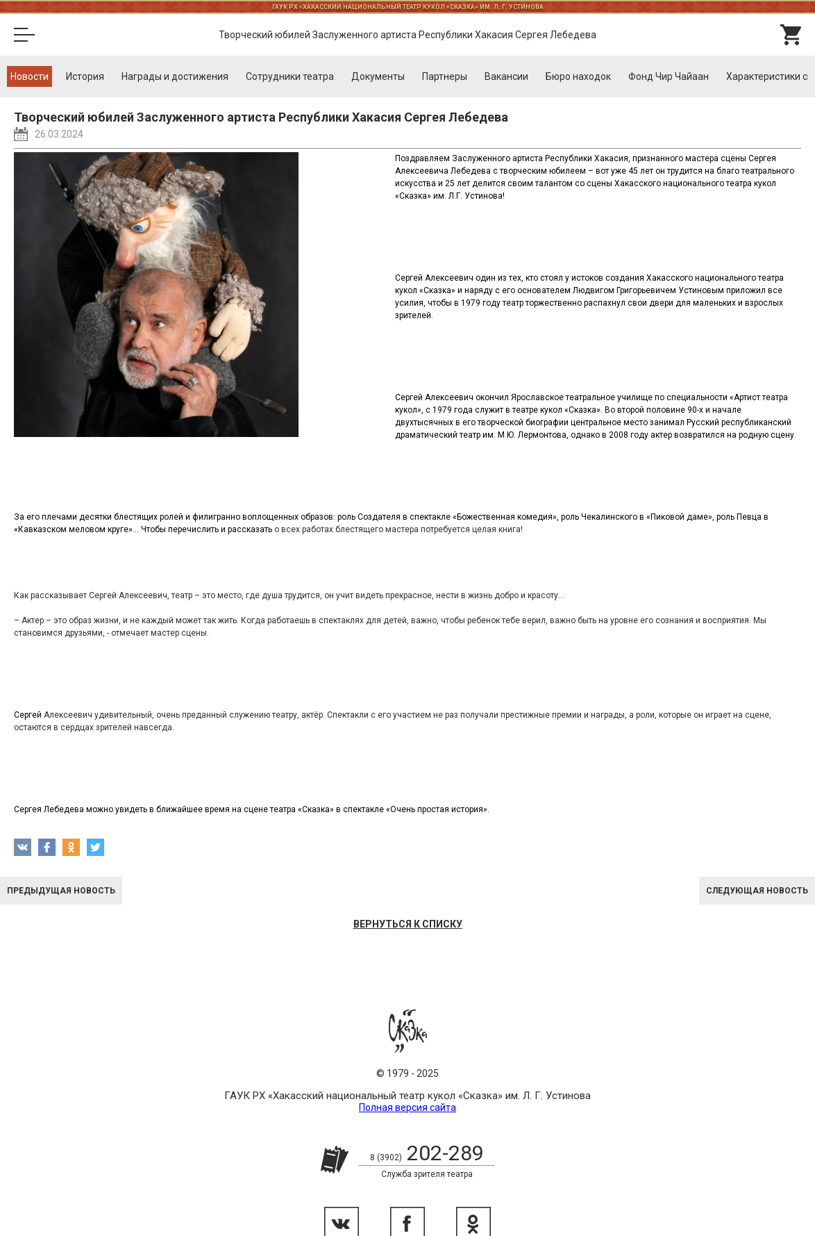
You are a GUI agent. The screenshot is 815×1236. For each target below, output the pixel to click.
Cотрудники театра (290, 76)
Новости (29, 76)
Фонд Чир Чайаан (668, 76)
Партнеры (444, 76)
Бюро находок (578, 76)
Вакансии (506, 76)
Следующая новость (757, 891)
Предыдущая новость (61, 891)
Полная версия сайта (407, 1107)
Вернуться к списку (407, 924)
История (85, 76)
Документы (378, 76)
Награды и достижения (174, 76)
